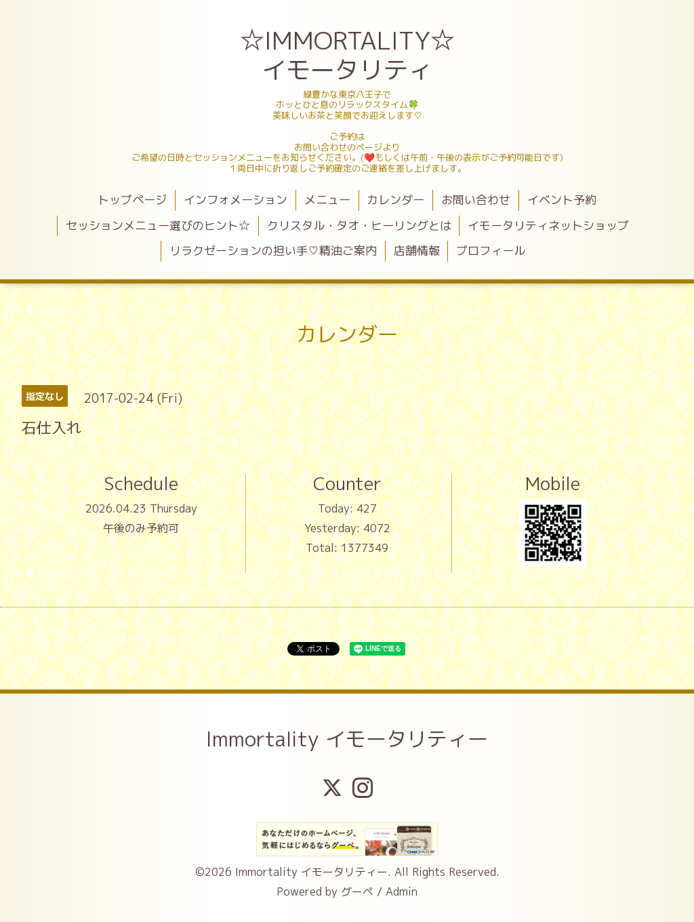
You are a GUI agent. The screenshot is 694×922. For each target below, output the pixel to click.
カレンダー (395, 199)
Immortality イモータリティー (347, 739)
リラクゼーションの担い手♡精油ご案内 (273, 250)
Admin (401, 891)
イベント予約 (561, 199)
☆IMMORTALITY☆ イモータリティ (348, 55)
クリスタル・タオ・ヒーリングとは (359, 225)
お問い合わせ (475, 199)
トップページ (132, 199)
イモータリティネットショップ (548, 225)
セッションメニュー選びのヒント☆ (158, 225)
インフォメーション (235, 199)
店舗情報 (417, 250)
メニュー (327, 199)
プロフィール (490, 250)
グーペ (357, 891)
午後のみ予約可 (141, 528)
